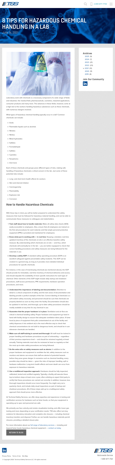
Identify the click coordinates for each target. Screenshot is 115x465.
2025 (87, 56)
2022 (87, 65)
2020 (87, 71)
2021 (87, 68)
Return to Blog (16, 432)
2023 (87, 62)
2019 (87, 74)
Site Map (25, 456)
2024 (87, 59)
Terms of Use (16, 456)
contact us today (54, 428)
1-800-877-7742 (100, 4)
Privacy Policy (6, 456)
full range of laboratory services (42, 425)
